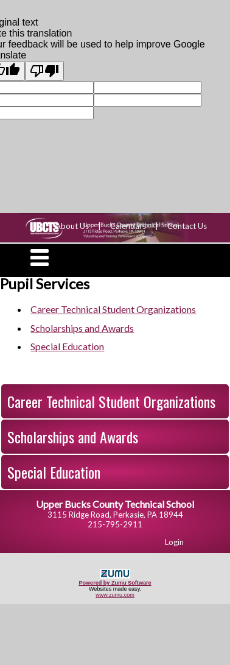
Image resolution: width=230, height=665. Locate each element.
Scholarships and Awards (72, 437)
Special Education (53, 472)
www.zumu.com (115, 595)
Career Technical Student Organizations (111, 401)
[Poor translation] (44, 71)
